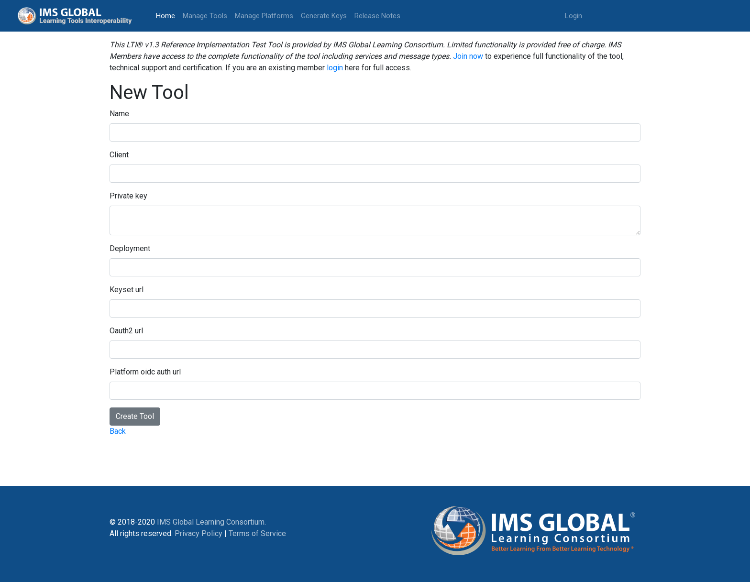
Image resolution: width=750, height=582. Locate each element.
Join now (468, 56)
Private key (128, 195)
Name (119, 113)
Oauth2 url (126, 330)
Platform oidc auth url (145, 371)
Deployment (130, 248)
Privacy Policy (198, 533)
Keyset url (126, 289)
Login (573, 15)
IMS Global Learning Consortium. (211, 522)
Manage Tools (205, 15)
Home (167, 15)
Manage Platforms (264, 15)
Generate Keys (324, 15)
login (335, 67)
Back (118, 431)
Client (119, 154)
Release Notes (377, 15)
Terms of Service (257, 533)
